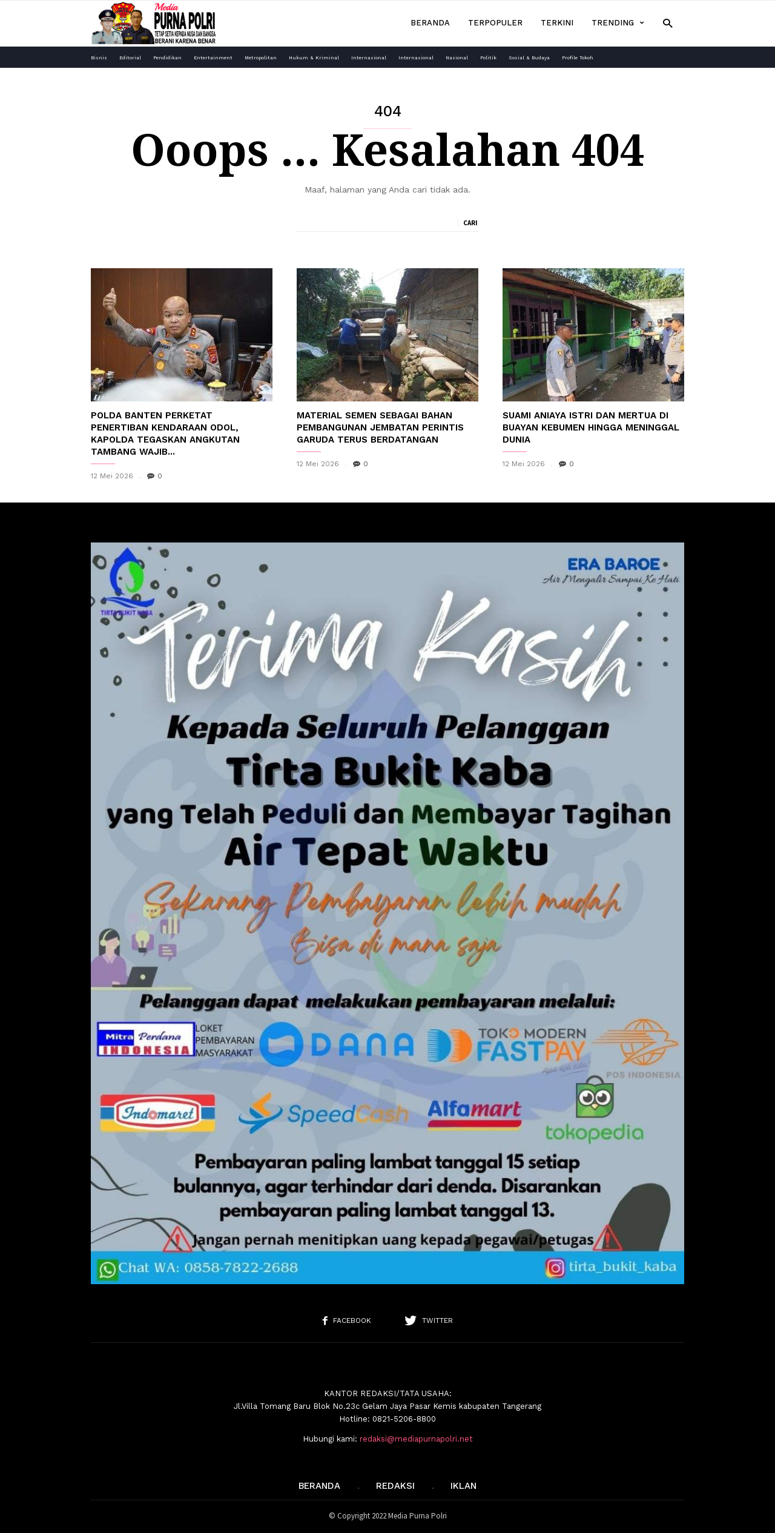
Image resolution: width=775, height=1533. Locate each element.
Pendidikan (167, 58)
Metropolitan (261, 58)
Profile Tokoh (577, 58)
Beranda (430, 22)
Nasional (457, 58)
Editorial (130, 58)
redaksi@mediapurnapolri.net (416, 1438)
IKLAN (463, 1485)
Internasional (368, 58)
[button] (667, 22)
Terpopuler (495, 22)
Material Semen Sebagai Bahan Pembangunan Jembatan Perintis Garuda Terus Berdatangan (380, 427)
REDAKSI (395, 1485)
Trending (618, 23)
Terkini (557, 22)
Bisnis (99, 58)
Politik (488, 58)
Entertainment (213, 58)
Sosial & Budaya (529, 58)
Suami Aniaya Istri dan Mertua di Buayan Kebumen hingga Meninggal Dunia (591, 427)
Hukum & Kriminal (314, 58)
